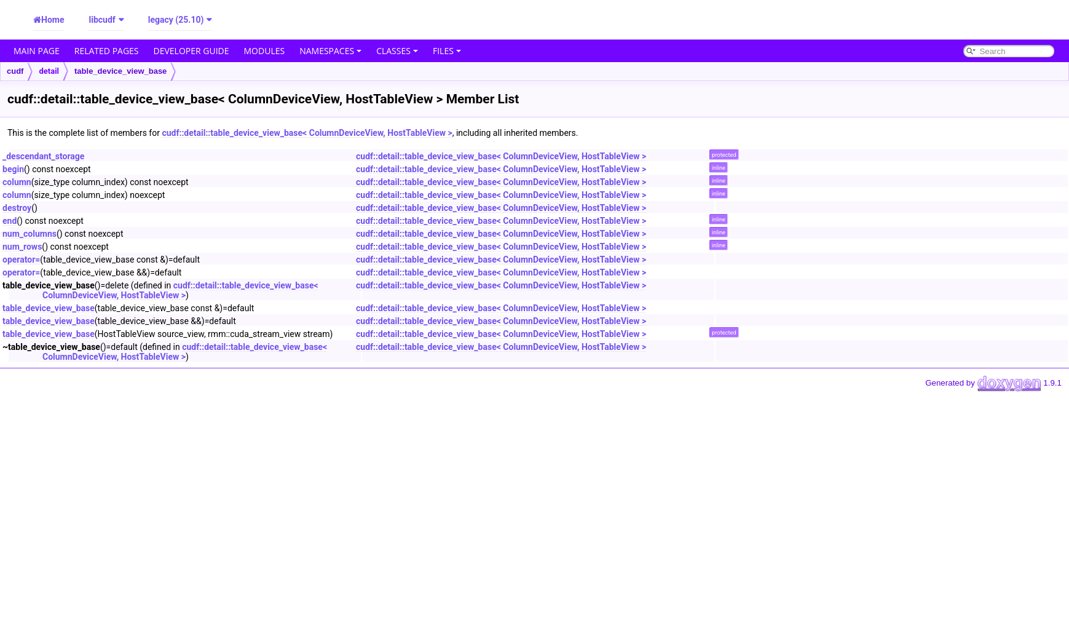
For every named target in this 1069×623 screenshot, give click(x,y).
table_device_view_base (120, 71)
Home (52, 20)
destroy (16, 208)
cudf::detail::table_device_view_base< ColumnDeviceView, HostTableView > (307, 133)
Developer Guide (191, 51)
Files (447, 51)
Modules (264, 51)
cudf (15, 71)
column (16, 182)
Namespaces (330, 51)
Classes (397, 51)
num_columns (29, 234)
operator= (21, 259)
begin (13, 169)
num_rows (22, 247)
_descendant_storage (43, 156)
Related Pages (106, 51)
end (9, 221)
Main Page (37, 51)
